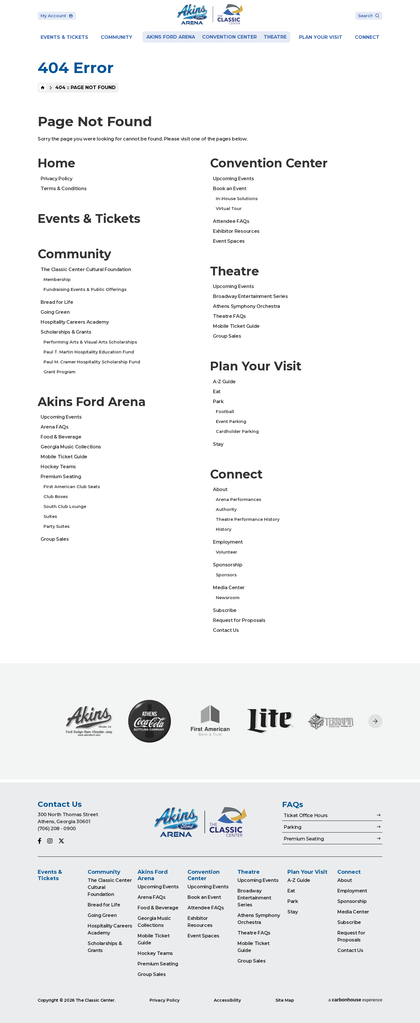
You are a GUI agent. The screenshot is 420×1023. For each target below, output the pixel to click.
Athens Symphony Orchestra (246, 306)
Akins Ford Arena (170, 37)
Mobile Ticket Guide (64, 457)
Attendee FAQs (231, 221)
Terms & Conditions (63, 188)
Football (225, 411)
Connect (367, 37)
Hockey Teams (58, 466)
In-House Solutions (237, 198)
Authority (226, 509)
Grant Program (59, 371)
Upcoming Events (61, 417)
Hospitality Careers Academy (75, 322)
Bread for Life (57, 302)
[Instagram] (50, 841)
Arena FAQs (55, 427)
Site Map (284, 1000)
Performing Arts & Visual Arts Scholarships (90, 342)
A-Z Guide (224, 381)
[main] (210, 391)
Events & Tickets (64, 37)
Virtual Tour (229, 208)
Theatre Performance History (248, 519)
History (223, 529)
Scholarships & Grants (66, 332)
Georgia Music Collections (71, 447)
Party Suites (57, 526)
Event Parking (231, 421)
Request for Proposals (239, 620)
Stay (218, 444)
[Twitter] (61, 841)
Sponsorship (227, 565)
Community (116, 37)
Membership (57, 279)
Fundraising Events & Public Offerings (85, 289)
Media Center (229, 587)
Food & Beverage (61, 437)
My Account (57, 15)
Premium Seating (61, 476)
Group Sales (55, 539)
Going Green (55, 312)
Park (218, 401)
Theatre (275, 37)
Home (42, 87)
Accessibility (227, 1000)
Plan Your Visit (320, 37)
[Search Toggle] (368, 16)
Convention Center (229, 37)
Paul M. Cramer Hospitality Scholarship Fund (92, 362)
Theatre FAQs (229, 316)
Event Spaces (229, 241)
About (220, 489)
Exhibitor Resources (236, 231)
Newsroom (227, 597)
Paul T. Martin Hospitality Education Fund (89, 352)
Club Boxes (56, 496)
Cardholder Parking (237, 431)
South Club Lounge (65, 506)
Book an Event (230, 188)
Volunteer (226, 552)
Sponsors (226, 575)
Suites (50, 516)
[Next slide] (375, 721)
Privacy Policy (56, 178)
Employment (228, 542)
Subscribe (225, 610)
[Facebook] (39, 841)
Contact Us (226, 630)
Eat (217, 391)
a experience (355, 999)
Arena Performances (238, 499)
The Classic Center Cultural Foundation (86, 269)
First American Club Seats (72, 486)
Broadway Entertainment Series (250, 296)
